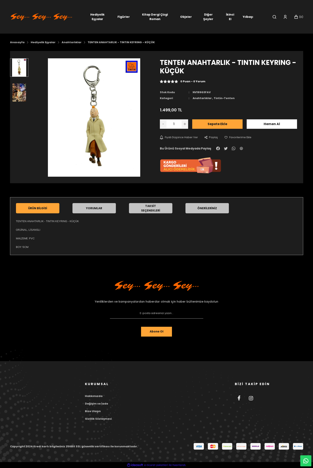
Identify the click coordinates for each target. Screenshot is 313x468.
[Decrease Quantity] (163, 124)
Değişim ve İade (96, 404)
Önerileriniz (207, 208)
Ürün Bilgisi (37, 208)
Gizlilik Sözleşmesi (98, 419)
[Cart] (298, 17)
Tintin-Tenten (225, 98)
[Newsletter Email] (156, 313)
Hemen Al (272, 123)
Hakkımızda (94, 396)
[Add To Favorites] (238, 137)
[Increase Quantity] (185, 124)
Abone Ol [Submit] (156, 332)
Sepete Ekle (217, 123)
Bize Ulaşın (93, 411)
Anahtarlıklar (202, 98)
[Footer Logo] (156, 286)
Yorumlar (94, 208)
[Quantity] (174, 124)
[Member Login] (285, 17)
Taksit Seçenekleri (150, 208)
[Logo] (41, 16)
